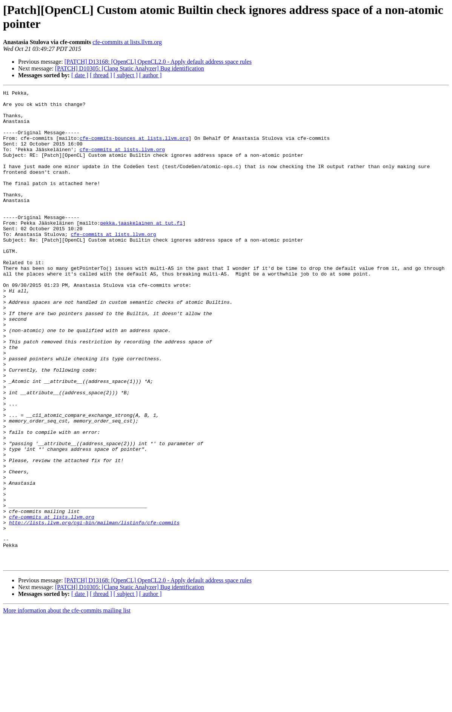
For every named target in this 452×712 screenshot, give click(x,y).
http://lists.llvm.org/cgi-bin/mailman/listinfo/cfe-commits (94, 609)
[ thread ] (101, 75)
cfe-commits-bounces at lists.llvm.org (134, 148)
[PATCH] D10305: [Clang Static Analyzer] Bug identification (129, 68)
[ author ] (150, 75)
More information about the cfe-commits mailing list (67, 705)
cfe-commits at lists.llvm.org (127, 42)
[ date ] (79, 75)
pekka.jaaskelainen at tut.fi (141, 250)
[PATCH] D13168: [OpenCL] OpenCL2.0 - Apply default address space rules (158, 61)
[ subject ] (126, 75)
